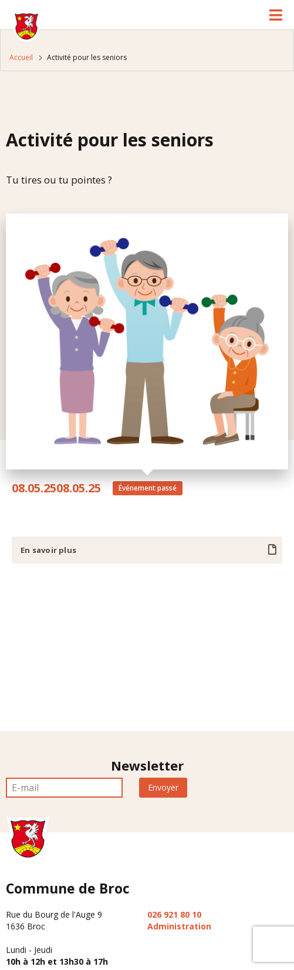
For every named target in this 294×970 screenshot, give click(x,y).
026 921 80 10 (174, 914)
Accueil (21, 57)
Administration (179, 926)
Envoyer (163, 787)
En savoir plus (48, 550)
